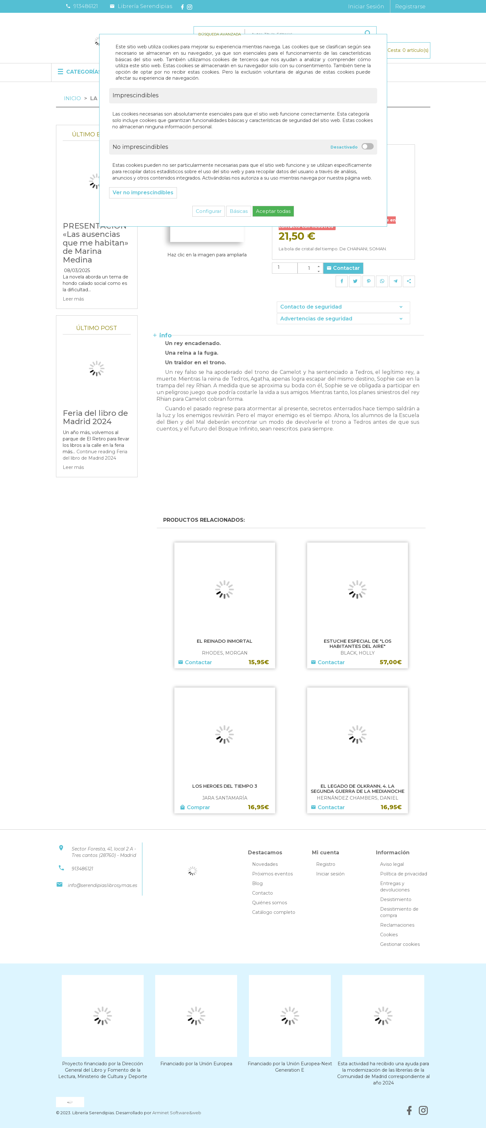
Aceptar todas (273, 211)
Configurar (208, 211)
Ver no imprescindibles (143, 192)
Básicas (239, 211)
